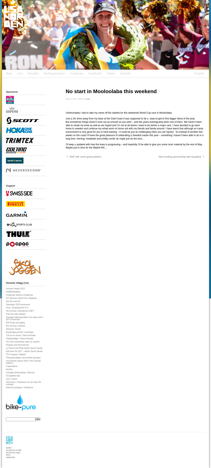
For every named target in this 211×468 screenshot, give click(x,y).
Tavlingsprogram (54, 73)
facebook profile (13, 450)
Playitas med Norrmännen (17, 345)
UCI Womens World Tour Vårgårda (21, 298)
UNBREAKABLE (13, 292)
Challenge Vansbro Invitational (19, 295)
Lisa (19, 73)
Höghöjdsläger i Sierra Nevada (19, 338)
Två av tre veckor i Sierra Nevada (20, 335)
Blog (9, 73)
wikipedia (10, 457)
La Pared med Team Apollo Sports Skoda (24, 348)
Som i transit (11, 379)
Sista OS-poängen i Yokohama (19, 387)
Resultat (32, 73)
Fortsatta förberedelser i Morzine (20, 372)
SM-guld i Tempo (13, 329)
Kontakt (125, 73)
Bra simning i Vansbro (15, 326)
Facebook (95, 73)
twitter (9, 448)
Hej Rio (9, 369)
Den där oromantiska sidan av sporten (23, 342)
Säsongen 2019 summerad (18, 304)
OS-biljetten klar (13, 376)
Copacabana (11, 366)
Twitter (110, 73)
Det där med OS (13, 301)
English (199, 73)
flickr (8, 455)
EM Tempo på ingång (15, 323)
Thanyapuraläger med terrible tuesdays (23, 358)
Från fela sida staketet (15, 314)
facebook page (13, 452)
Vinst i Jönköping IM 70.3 (17, 308)
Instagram (77, 73)
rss (26, 283)
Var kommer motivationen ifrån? (20, 311)
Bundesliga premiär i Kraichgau (20, 332)
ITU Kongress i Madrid (16, 354)
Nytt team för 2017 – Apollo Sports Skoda (24, 351)
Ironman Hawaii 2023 (15, 289)
